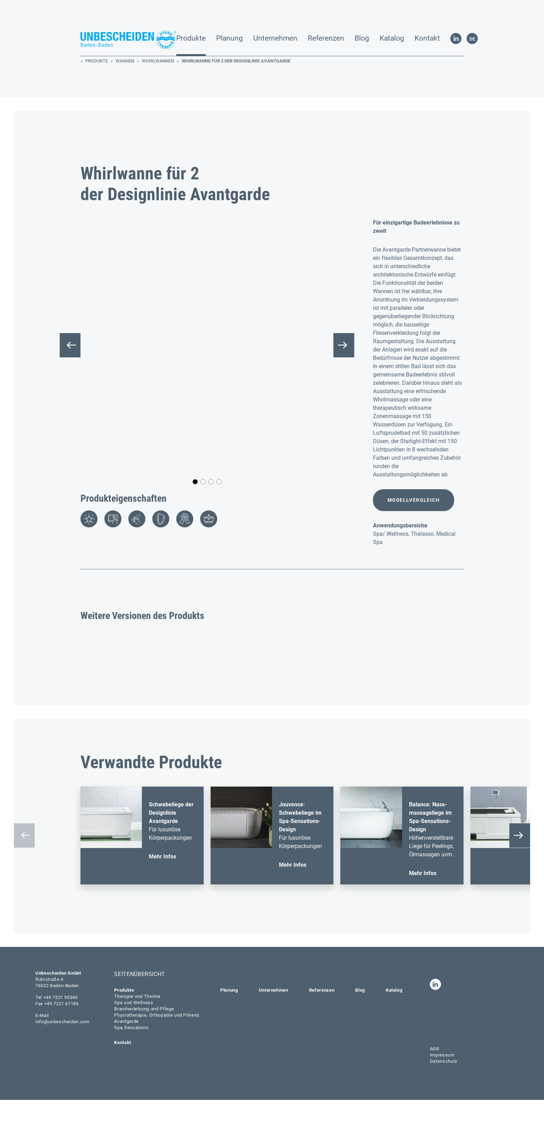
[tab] (88, 434)
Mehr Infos (162, 901)
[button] (195, 397)
